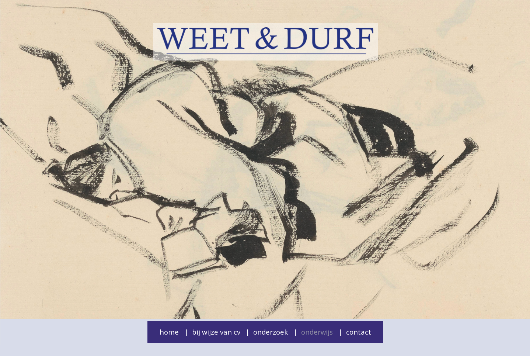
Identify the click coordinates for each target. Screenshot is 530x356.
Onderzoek (270, 331)
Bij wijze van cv (216, 331)
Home (169, 331)
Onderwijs (317, 331)
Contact (358, 331)
